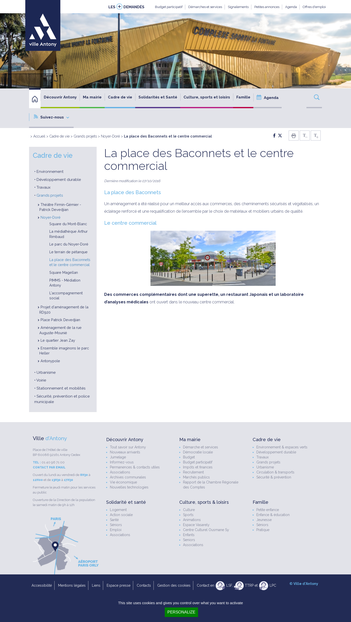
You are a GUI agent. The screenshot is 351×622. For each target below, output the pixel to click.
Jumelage (118, 457)
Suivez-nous (51, 116)
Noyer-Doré (110, 136)
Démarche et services (200, 447)
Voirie (41, 380)
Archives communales (128, 477)
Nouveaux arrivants (125, 452)
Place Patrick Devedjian (60, 320)
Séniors (116, 525)
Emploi (115, 530)
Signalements (238, 7)
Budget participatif (169, 7)
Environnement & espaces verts (281, 447)
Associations (120, 472)
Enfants (189, 535)
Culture (189, 510)
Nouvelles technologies (129, 487)
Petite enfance (267, 510)
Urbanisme (46, 372)
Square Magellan (63, 272)
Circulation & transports (275, 472)
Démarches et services (205, 7)
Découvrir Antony (60, 97)
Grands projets (85, 136)
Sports (188, 515)
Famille (243, 97)
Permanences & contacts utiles (135, 467)
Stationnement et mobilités (61, 388)
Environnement (50, 171)
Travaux (44, 187)
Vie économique (123, 482)
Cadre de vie (120, 97)
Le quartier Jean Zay (58, 340)
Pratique (262, 530)
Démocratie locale (198, 452)
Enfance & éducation (273, 515)
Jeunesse (264, 520)
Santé (114, 520)
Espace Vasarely (196, 525)
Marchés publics (196, 477)
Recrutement (193, 472)
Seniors (189, 540)
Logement (118, 510)
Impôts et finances (198, 467)
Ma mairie (92, 97)
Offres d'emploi (314, 7)
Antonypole (50, 361)
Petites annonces (266, 7)
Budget (189, 457)
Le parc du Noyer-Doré (68, 244)
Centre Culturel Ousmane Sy (206, 530)
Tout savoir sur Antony (128, 447)
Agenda (291, 7)
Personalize (181, 612)
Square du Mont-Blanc (68, 224)
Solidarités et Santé (157, 97)
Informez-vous (122, 462)
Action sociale (121, 515)
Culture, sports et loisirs (207, 97)
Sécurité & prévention (273, 477)
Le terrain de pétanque (68, 252)
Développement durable (59, 179)
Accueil (39, 136)
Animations (192, 520)
